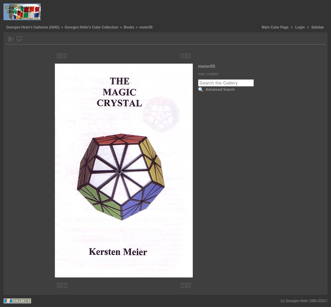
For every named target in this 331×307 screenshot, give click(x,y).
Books (129, 27)
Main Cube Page (275, 27)
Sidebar (317, 27)
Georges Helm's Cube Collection (91, 27)
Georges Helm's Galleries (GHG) (32, 27)
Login (300, 27)
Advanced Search (220, 89)
